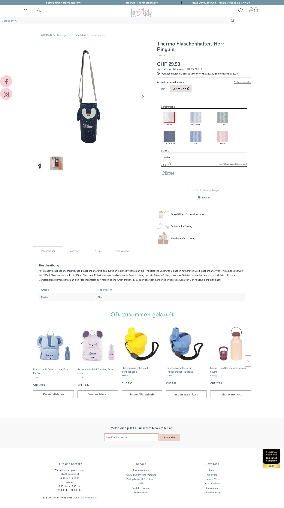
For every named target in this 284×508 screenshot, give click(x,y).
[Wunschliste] (240, 10)
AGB (141, 483)
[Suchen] (232, 20)
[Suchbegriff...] (118, 20)
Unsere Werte (212, 479)
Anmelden (169, 437)
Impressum (212, 488)
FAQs (96, 251)
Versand (74, 251)
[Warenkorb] (256, 10)
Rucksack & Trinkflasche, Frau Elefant (50, 372)
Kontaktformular (141, 488)
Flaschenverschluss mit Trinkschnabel (135, 371)
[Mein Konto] (248, 10)
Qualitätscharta (212, 483)
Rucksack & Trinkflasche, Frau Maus (95, 372)
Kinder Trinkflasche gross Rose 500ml (228, 371)
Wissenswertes (212, 492)
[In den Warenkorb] (142, 394)
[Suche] (39, 10)
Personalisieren (53, 394)
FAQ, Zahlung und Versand (141, 474)
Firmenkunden (122, 251)
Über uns (212, 474)
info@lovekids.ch (70, 474)
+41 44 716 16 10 (69, 478)
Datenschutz (141, 492)
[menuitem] (28, 9)
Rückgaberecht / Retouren (141, 479)
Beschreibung (48, 251)
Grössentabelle (242, 82)
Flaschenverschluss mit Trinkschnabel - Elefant (179, 371)
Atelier (212, 470)
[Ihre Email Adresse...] (131, 437)
